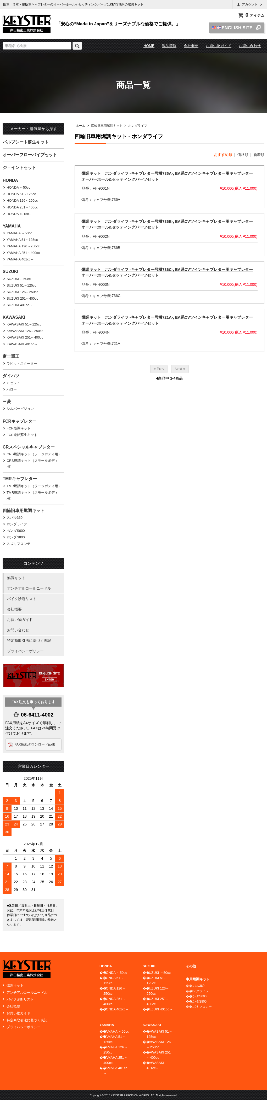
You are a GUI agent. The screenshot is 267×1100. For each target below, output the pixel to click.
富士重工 (11, 356)
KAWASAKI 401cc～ (22, 344)
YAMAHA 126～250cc (23, 246)
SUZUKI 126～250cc (22, 292)
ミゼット (13, 383)
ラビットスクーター (22, 363)
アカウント (249, 5)
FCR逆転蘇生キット (22, 435)
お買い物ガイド (218, 46)
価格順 (242, 155)
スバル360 (15, 518)
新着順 (258, 155)
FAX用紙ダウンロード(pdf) (35, 744)
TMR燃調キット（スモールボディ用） (32, 495)
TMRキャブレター (20, 478)
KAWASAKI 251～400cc (25, 337)
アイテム (251, 15)
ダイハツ (11, 376)
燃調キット (16, 578)
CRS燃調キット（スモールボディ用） (32, 463)
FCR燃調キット (19, 428)
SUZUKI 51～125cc (21, 285)
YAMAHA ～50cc (19, 233)
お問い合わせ (250, 46)
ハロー (12, 389)
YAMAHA (12, 226)
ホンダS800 (16, 537)
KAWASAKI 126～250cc (25, 331)
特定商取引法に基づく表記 (29, 640)
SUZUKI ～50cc (19, 279)
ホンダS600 (16, 531)
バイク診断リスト (21, 599)
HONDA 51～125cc (21, 194)
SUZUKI (10, 271)
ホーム (80, 125)
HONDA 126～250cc (22, 200)
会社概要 (191, 46)
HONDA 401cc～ (19, 214)
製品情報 (169, 46)
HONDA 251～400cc (22, 207)
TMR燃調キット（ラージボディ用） (34, 486)
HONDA (10, 180)
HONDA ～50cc (18, 187)
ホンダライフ (137, 125)
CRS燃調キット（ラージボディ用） (34, 454)
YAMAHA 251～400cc (23, 253)
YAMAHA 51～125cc (22, 240)
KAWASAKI (14, 317)
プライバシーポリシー (25, 651)
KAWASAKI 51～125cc (24, 324)
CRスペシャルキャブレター (29, 447)
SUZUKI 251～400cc (22, 298)
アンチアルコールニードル (29, 588)
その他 (191, 966)
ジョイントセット (19, 167)
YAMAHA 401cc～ (20, 259)
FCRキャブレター (19, 421)
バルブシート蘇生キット (26, 142)
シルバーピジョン (20, 409)
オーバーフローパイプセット (30, 155)
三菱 (7, 401)
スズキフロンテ (18, 544)
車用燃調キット (198, 979)
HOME (148, 46)
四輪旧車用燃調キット (107, 125)
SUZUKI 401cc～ (19, 305)
